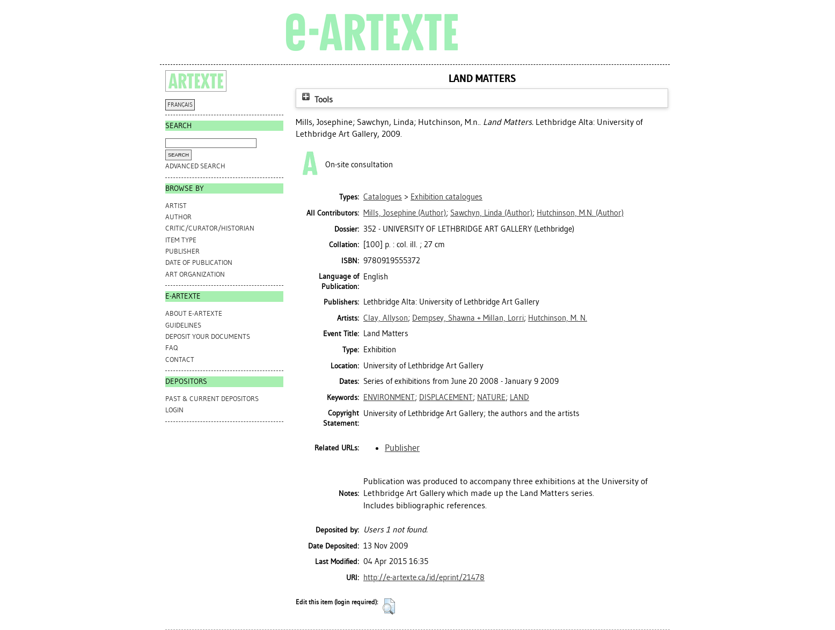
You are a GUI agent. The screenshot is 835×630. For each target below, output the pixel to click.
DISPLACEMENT (446, 397)
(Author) (404, 213)
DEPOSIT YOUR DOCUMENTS (207, 336)
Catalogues (382, 197)
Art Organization (195, 274)
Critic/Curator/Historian (209, 228)
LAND (519, 397)
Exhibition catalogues (446, 197)
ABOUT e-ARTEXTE (193, 313)
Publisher (182, 251)
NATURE (491, 397)
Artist (176, 206)
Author (178, 217)
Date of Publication (198, 262)
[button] (389, 606)
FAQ (171, 348)
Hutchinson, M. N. (557, 318)
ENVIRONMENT (389, 397)
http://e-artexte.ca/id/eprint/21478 (424, 577)
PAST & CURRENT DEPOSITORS (212, 399)
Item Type (180, 240)
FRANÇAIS (180, 104)
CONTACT (179, 359)
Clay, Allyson (385, 318)
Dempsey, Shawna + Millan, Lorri (468, 318)
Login (174, 410)
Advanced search (195, 166)
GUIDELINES (183, 325)
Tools (316, 99)
